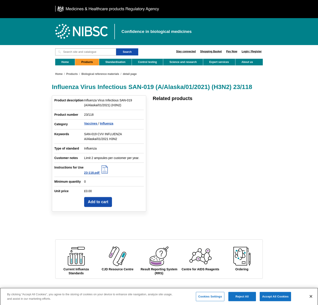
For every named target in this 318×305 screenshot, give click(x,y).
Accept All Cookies (275, 297)
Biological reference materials (100, 74)
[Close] (311, 298)
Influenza (106, 123)
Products (87, 62)
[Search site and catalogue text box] (85, 51)
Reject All (242, 297)
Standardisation (115, 62)
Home (65, 62)
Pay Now (231, 51)
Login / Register (252, 51)
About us (247, 62)
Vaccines (91, 123)
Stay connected (186, 51)
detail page (130, 74)
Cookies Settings (210, 297)
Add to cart (98, 202)
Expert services (219, 62)
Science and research (183, 62)
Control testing (147, 62)
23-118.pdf (96, 172)
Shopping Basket (211, 51)
